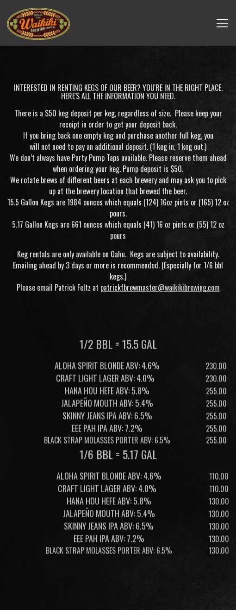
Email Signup (118, 598)
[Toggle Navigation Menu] (222, 23)
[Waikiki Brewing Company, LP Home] (38, 23)
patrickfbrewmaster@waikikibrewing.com (160, 288)
